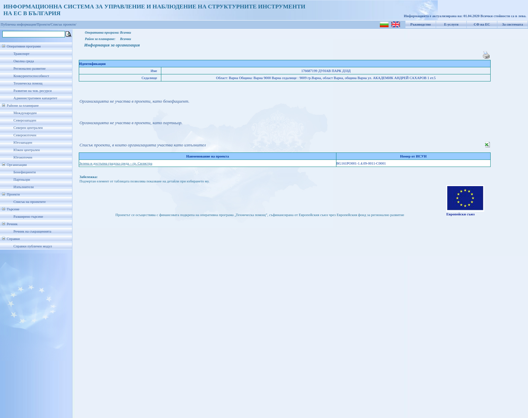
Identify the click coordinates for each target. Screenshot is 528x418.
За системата (512, 24)
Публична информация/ (19, 24)
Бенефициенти (24, 172)
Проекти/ (44, 24)
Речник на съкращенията (32, 231)
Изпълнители (23, 187)
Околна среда (23, 61)
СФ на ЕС (482, 24)
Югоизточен (22, 157)
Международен (25, 113)
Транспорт (21, 54)
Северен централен (28, 128)
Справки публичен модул (32, 246)
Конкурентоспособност (31, 76)
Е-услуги (451, 24)
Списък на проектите (29, 202)
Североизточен (24, 135)
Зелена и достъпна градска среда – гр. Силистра (115, 163)
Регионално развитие (29, 68)
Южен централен (26, 150)
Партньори (21, 179)
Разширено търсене (28, 216)
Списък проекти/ (63, 24)
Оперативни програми (24, 46)
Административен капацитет (35, 98)
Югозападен (22, 142)
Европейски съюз (460, 214)
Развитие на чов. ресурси (32, 91)
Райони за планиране (23, 105)
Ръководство (420, 24)
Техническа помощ (27, 83)
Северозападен (24, 120)
